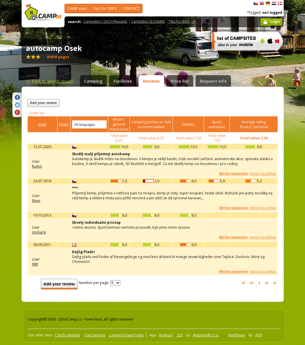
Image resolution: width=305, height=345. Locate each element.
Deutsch (268, 3)
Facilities (122, 81)
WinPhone (236, 335)
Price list (180, 81)
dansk (280, 3)
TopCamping (94, 335)
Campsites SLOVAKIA (148, 21)
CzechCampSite (67, 335)
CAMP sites (77, 8)
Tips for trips (179, 21)
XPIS (258, 335)
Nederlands (274, 3)
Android (166, 335)
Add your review (43, 103)
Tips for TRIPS (105, 8)
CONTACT (131, 8)
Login (275, 22)
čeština (255, 3)
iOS (179, 335)
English (261, 3)
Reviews (151, 81)
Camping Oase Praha (126, 335)
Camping (93, 81)
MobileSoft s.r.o (206, 335)
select (102, 124)
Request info (213, 81)
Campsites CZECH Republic (105, 21)
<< (49, 81)
